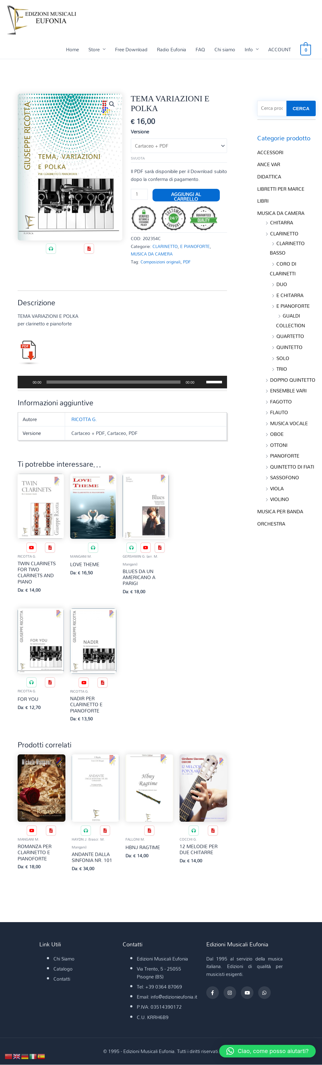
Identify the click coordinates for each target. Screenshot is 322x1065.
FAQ (202, 49)
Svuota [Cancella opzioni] (138, 158)
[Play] (26, 382)
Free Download (133, 49)
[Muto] (201, 382)
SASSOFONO (284, 470)
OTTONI (278, 438)
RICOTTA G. (84, 419)
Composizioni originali (162, 262)
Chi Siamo (64, 959)
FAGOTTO (281, 396)
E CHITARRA (289, 292)
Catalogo (63, 969)
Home (74, 49)
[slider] (114, 382)
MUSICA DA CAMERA (153, 254)
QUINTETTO (289, 342)
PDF (190, 262)
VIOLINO (279, 491)
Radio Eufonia (173, 49)
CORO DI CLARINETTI (283, 266)
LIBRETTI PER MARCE (280, 188)
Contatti (61, 979)
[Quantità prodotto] (139, 194)
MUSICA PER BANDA (280, 503)
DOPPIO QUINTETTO (292, 375)
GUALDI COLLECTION (290, 316)
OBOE (277, 427)
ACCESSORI (270, 152)
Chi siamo (227, 49)
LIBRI (263, 200)
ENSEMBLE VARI (288, 385)
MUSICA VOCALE (289, 417)
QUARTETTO (290, 332)
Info (251, 49)
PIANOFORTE (284, 449)
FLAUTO (279, 406)
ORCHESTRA (271, 515)
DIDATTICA (269, 176)
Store (96, 49)
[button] (112, 104)
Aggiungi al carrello (186, 196)
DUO (281, 281)
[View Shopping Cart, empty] (307, 49)
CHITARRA (281, 221)
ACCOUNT (281, 49)
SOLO (282, 353)
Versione (140, 131)
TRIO (281, 364)
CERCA (301, 108)
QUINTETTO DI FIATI (292, 460)
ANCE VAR (268, 164)
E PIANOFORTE (198, 246)
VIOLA (277, 481)
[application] (122, 382)
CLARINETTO (166, 246)
